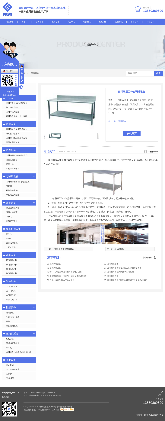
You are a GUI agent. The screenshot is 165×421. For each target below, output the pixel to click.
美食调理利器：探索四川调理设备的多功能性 (68, 276)
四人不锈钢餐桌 (12, 369)
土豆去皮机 (11, 247)
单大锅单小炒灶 (12, 107)
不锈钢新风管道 (12, 343)
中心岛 (9, 216)
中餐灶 (24, 22)
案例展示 (87, 22)
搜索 (158, 73)
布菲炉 (9, 374)
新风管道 (10, 339)
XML (40, 410)
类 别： (113, 121)
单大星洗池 (119, 249)
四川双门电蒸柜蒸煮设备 (16, 138)
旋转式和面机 (11, 243)
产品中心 (71, 22)
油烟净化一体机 (12, 317)
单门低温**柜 (11, 269)
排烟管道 (10, 313)
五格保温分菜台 (12, 168)
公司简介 (134, 22)
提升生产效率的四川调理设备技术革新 (65, 272)
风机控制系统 (11, 326)
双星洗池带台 (11, 160)
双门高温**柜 (11, 260)
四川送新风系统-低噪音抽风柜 (19, 352)
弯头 (8, 321)
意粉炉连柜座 (11, 221)
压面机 (9, 238)
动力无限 (55, 410)
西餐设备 (11, 202)
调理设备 (55, 22)
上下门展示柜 (11, 286)
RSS (34, 410)
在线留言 (132, 133)
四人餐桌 (10, 365)
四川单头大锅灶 (12, 112)
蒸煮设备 (39, 22)
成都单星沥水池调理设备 (63, 249)
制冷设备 (11, 281)
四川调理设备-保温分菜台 (17, 155)
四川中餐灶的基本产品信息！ (61, 280)
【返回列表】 (148, 257)
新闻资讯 (119, 22)
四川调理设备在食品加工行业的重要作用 (124, 268)
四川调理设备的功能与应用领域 (120, 272)
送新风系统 (12, 333)
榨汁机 (9, 234)
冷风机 (9, 347)
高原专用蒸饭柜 (12, 142)
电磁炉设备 (12, 176)
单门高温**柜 (11, 273)
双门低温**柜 (11, 265)
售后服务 (103, 22)
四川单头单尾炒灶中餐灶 (16, 116)
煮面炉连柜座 (11, 212)
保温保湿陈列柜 (12, 208)
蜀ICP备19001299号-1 (153, 415)
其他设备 (11, 359)
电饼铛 (9, 186)
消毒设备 (11, 255)
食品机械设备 (13, 228)
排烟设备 (11, 307)
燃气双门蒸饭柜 (12, 134)
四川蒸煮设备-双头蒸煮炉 (17, 129)
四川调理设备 (55, 264)
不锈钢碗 (10, 378)
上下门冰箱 (11, 291)
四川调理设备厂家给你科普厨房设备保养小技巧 (127, 280)
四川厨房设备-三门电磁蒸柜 (18, 182)
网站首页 (10, 22)
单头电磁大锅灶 (12, 195)
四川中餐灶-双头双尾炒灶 (17, 103)
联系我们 (150, 22)
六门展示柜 (11, 295)
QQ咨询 (9, 71)
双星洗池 (10, 164)
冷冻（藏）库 (11, 299)
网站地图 (27, 410)
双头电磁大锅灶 (12, 190)
